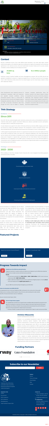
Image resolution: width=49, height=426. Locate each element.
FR (47, 424)
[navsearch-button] (35, 1)
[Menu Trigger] (44, 2)
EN (46, 424)
